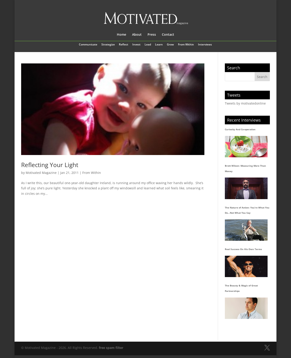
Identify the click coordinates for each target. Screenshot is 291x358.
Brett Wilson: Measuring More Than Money (245, 168)
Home (121, 35)
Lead (148, 44)
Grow (170, 44)
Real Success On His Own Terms (243, 249)
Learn (159, 44)
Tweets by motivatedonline (245, 103)
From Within (186, 44)
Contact (168, 35)
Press (152, 35)
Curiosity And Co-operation (240, 129)
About (137, 35)
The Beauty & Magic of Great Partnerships (241, 288)
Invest (136, 44)
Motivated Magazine (41, 172)
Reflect (123, 44)
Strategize (108, 44)
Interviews (205, 44)
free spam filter (111, 347)
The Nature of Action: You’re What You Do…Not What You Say (247, 210)
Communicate (88, 44)
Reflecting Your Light (49, 165)
